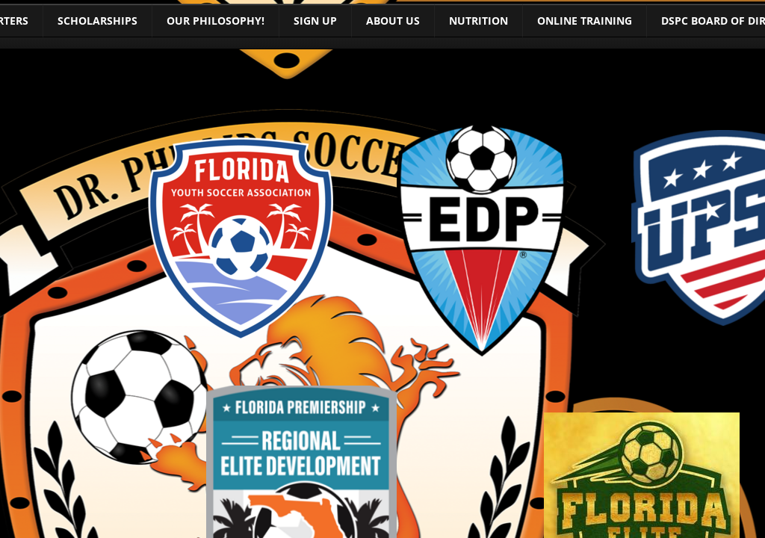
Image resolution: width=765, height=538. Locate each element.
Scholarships (97, 20)
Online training (584, 20)
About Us (393, 20)
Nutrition (478, 20)
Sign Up (315, 20)
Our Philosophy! (215, 20)
